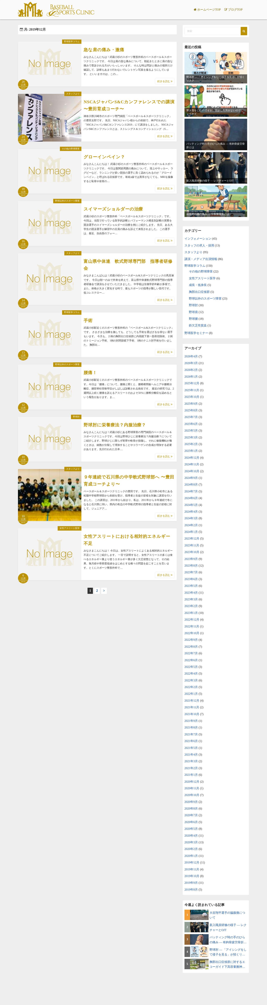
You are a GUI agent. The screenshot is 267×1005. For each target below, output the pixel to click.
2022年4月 (191, 673)
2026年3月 (191, 363)
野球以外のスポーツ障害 (67, 201)
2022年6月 (191, 660)
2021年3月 (191, 761)
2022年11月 (191, 626)
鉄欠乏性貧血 (198, 325)
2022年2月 (191, 687)
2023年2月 (191, 606)
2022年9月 (191, 639)
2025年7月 (191, 417)
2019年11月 (191, 869)
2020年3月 (191, 842)
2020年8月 (191, 808)
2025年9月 (191, 403)
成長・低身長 (198, 285)
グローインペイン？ (104, 157)
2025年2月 (191, 444)
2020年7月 (191, 815)
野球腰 (193, 318)
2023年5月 (191, 585)
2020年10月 (191, 795)
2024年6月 (191, 498)
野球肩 (193, 312)
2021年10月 (191, 714)
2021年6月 (191, 741)
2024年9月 (191, 477)
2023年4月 (191, 592)
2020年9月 (191, 801)
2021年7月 (191, 734)
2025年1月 (191, 450)
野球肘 (76, 416)
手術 (88, 320)
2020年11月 (191, 788)
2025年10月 (191, 396)
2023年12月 (191, 538)
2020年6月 (191, 822)
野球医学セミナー (196, 333)
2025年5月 (191, 430)
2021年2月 (191, 768)
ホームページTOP (209, 9)
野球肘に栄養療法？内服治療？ (115, 425)
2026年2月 (191, 369)
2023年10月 (191, 552)
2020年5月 (191, 828)
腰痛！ (90, 372)
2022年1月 (191, 693)
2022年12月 (191, 619)
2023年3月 (191, 599)
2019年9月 (191, 882)
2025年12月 (191, 383)
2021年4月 (191, 754)
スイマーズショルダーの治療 (113, 209)
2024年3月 (191, 518)
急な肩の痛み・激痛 (104, 49)
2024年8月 (191, 484)
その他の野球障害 (71, 148)
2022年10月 (191, 633)
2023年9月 (191, 558)
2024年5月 (191, 504)
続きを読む (164, 81)
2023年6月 (191, 579)
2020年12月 (191, 781)
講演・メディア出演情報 (200, 259)
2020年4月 (191, 835)
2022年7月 (191, 653)
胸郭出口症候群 (199, 291)
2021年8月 (191, 727)
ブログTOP (235, 9)
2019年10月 (191, 876)
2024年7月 (191, 491)
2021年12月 (191, 700)
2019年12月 (191, 862)
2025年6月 (191, 423)
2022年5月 (191, 666)
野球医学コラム (72, 41)
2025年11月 (191, 390)
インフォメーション (197, 238)
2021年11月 (191, 707)
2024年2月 (191, 525)
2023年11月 (191, 545)
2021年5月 (191, 747)
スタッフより (73, 93)
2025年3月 (191, 437)
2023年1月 (191, 612)
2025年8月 (191, 410)
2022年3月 (191, 680)
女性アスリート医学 (70, 528)
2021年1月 (191, 774)
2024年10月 (191, 471)
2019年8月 (191, 889)
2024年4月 (191, 511)
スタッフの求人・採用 (199, 245)
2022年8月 (191, 646)
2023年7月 (191, 572)
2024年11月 (191, 464)
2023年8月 (191, 565)
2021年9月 (191, 720)
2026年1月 (191, 376)
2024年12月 (191, 457)
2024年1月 (191, 531)
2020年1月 (191, 855)
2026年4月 (191, 356)
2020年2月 (191, 849)
